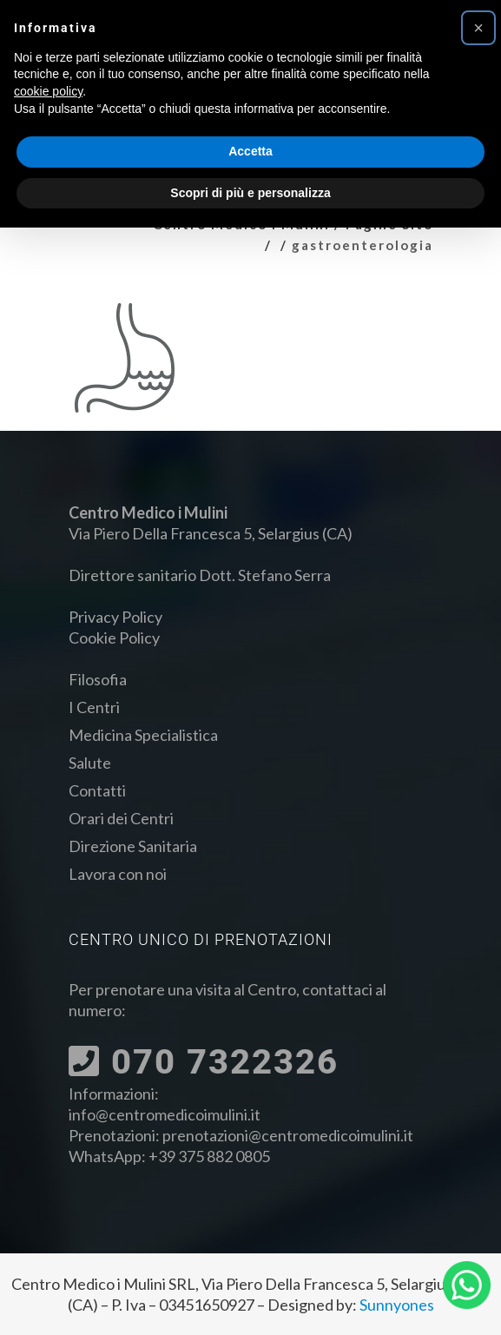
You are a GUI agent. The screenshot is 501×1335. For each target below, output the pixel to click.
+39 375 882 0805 (209, 1156)
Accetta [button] (250, 151)
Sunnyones (396, 1304)
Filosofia (98, 679)
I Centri (94, 707)
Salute (90, 762)
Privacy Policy (115, 616)
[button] (478, 28)
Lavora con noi (118, 873)
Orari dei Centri (121, 818)
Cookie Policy (114, 637)
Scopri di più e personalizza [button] (250, 193)
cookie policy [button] (48, 91)
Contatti (97, 790)
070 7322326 (204, 1061)
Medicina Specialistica (143, 734)
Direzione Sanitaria (133, 846)
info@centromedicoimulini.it (164, 1114)
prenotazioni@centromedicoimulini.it (287, 1135)
